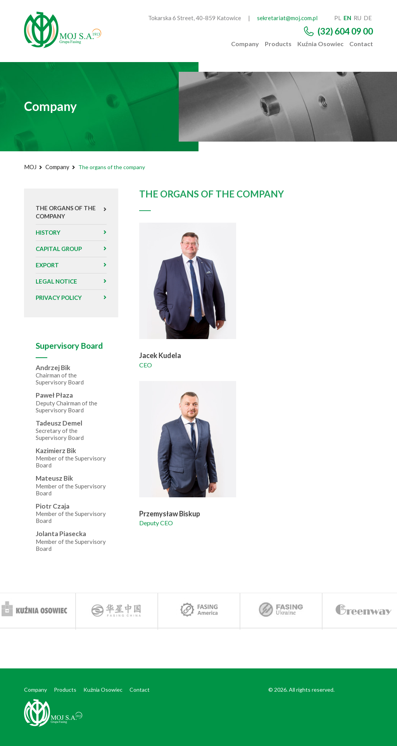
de (368, 17)
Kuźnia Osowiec (320, 44)
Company (245, 44)
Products (278, 44)
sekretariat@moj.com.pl (287, 17)
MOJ (30, 166)
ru (357, 17)
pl (337, 17)
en (347, 17)
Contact (361, 44)
